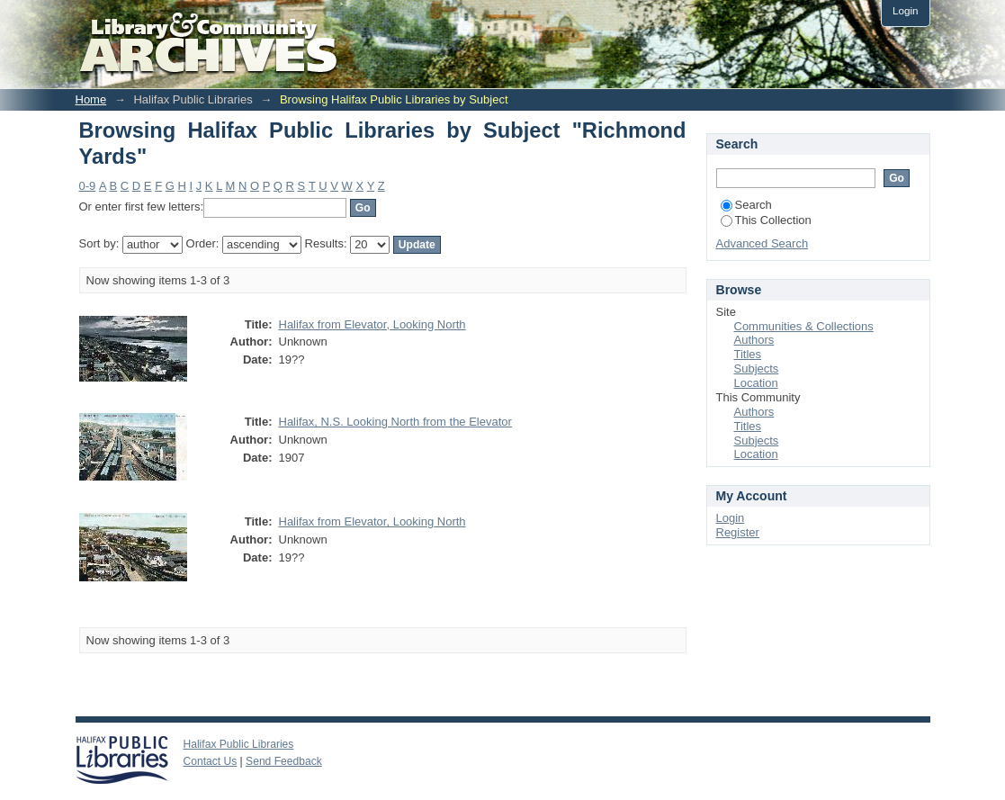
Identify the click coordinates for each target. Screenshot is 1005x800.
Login (906, 10)
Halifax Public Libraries (239, 744)
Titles (748, 354)
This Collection (766, 220)
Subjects (756, 368)
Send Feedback (284, 761)
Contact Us (211, 761)
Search (746, 204)
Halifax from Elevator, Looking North (372, 324)
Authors (754, 339)
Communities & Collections (804, 326)
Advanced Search (762, 243)
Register (737, 532)
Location (756, 383)
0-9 (87, 186)
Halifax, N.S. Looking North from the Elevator (395, 421)
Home (91, 99)
